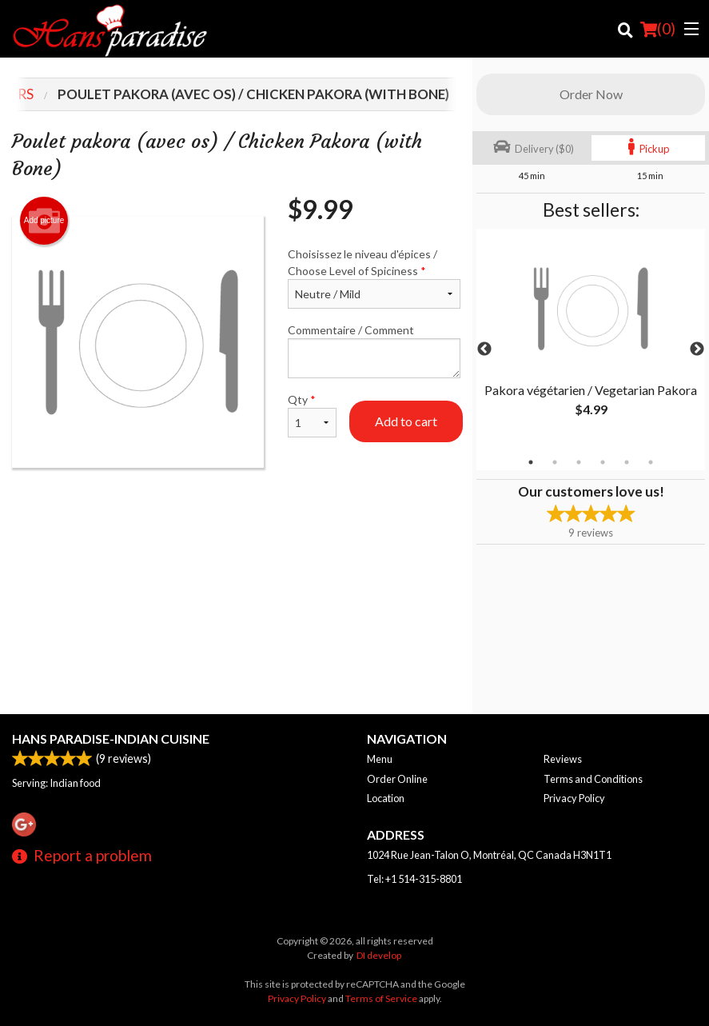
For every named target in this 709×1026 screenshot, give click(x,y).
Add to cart (406, 421)
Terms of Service (381, 998)
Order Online (397, 778)
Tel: (414, 878)
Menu (379, 759)
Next (697, 349)
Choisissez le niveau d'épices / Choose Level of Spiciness (374, 278)
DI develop (378, 955)
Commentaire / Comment (374, 350)
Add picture (44, 221)
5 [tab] (627, 462)
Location (385, 798)
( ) (657, 29)
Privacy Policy (574, 798)
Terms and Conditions (593, 778)
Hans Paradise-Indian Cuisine (110, 738)
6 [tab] (651, 462)
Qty (312, 415)
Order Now (591, 94)
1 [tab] (531, 462)
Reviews (563, 759)
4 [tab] (603, 462)
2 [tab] (555, 462)
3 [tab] (579, 462)
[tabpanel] (590, 340)
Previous (484, 349)
